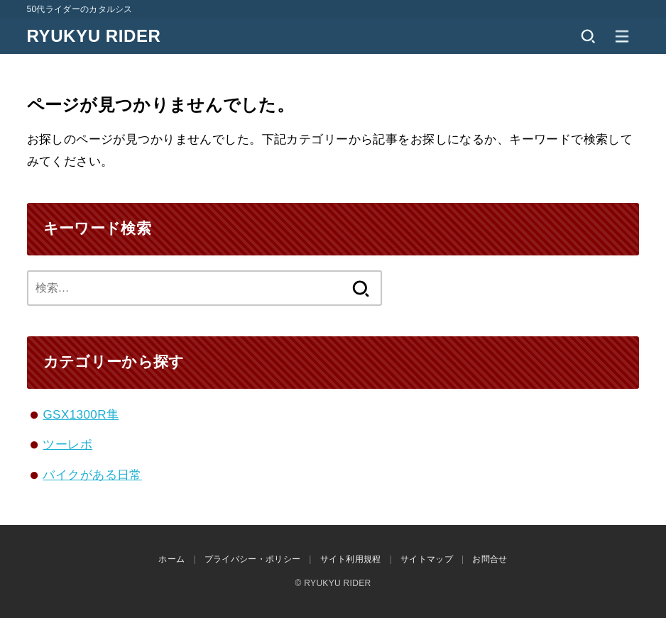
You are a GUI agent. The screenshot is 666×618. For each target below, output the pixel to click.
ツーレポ (67, 444)
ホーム (171, 559)
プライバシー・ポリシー (252, 559)
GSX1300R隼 (81, 414)
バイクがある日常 (92, 475)
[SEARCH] (588, 36)
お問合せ (489, 559)
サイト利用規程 (350, 559)
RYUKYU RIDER (94, 35)
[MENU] (622, 36)
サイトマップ (426, 559)
